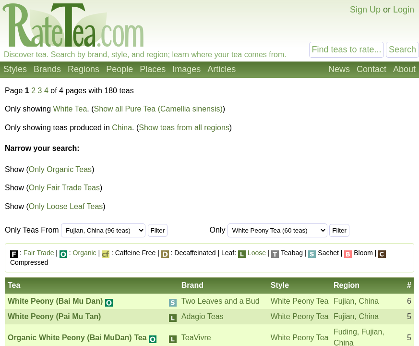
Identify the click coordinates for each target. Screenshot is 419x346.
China (122, 128)
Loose (257, 253)
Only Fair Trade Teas (64, 188)
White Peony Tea (300, 301)
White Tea (70, 109)
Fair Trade (39, 253)
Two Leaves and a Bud (220, 301)
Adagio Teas (202, 316)
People (119, 69)
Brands (47, 69)
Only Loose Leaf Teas (66, 206)
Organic (84, 253)
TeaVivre (196, 338)
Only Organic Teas (60, 169)
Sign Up (365, 9)
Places (153, 69)
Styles (15, 69)
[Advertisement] (334, 157)
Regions (83, 69)
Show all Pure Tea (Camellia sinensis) (158, 109)
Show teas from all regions (184, 128)
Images (186, 69)
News (339, 69)
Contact (371, 69)
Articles (221, 69)
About (404, 69)
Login (403, 9)
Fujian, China (356, 301)
